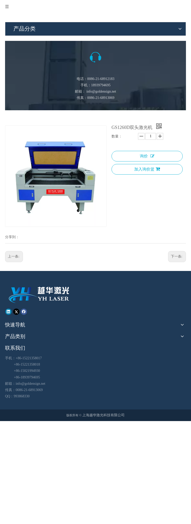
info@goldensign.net (101, 91)
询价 (147, 156)
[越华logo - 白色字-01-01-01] (39, 294)
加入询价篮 (147, 169)
